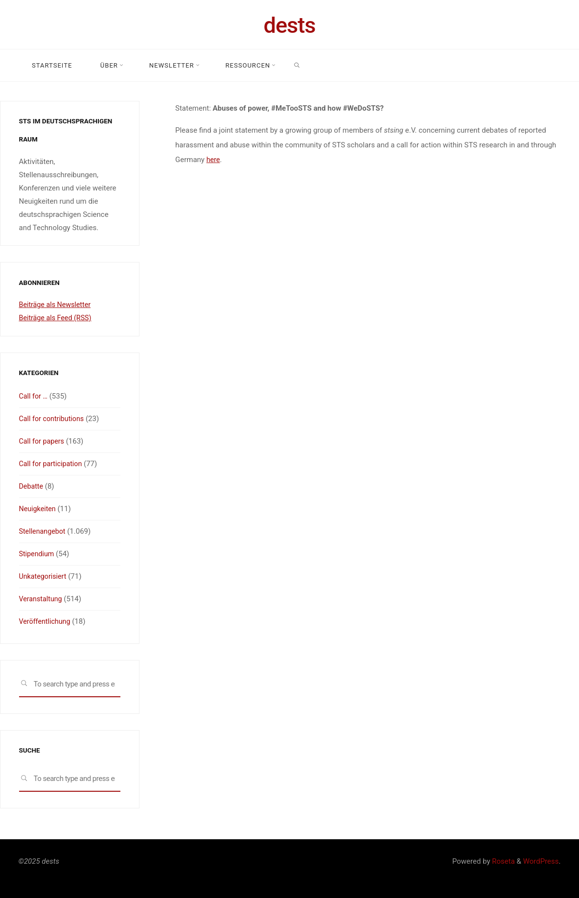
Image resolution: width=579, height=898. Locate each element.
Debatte (32, 486)
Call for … (34, 396)
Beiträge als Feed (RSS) (57, 317)
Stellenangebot (43, 531)
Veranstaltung (42, 598)
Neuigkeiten (38, 508)
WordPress (541, 861)
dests (290, 25)
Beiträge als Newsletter (56, 304)
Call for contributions (53, 418)
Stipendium (37, 553)
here (213, 159)
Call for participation (52, 463)
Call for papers (43, 441)
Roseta (502, 861)
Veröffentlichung (46, 621)
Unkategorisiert (44, 576)
